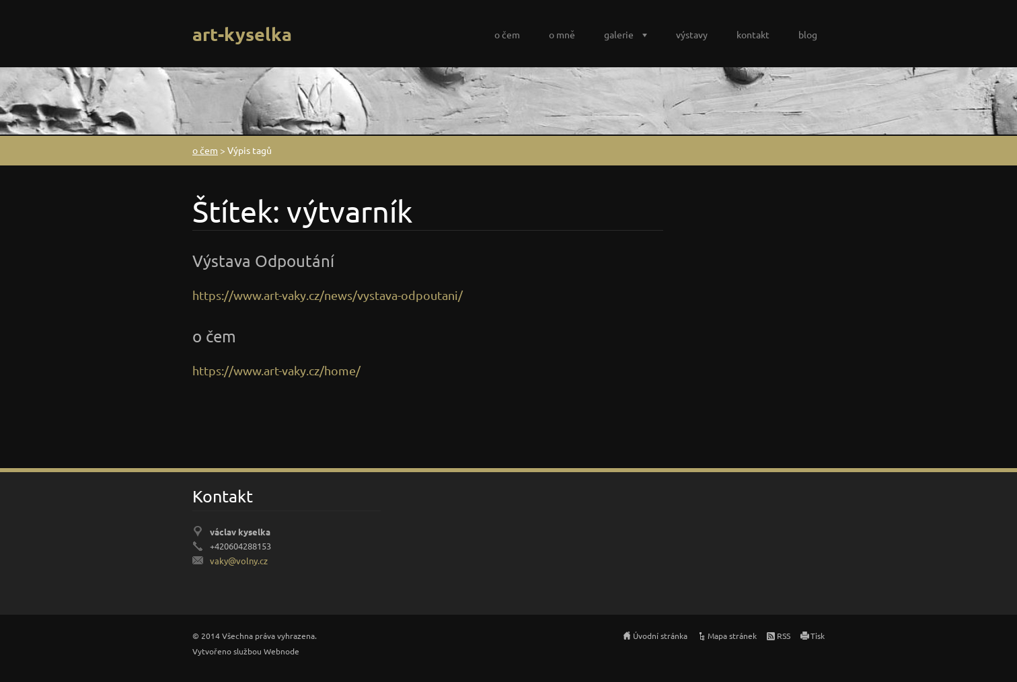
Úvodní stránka (660, 635)
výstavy (692, 34)
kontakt (753, 34)
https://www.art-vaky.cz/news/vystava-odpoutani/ (327, 295)
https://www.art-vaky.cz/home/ (276, 370)
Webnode (281, 651)
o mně (562, 34)
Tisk (818, 635)
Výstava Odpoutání (263, 260)
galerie (619, 34)
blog (807, 34)
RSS (783, 635)
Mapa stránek (732, 635)
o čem (507, 34)
